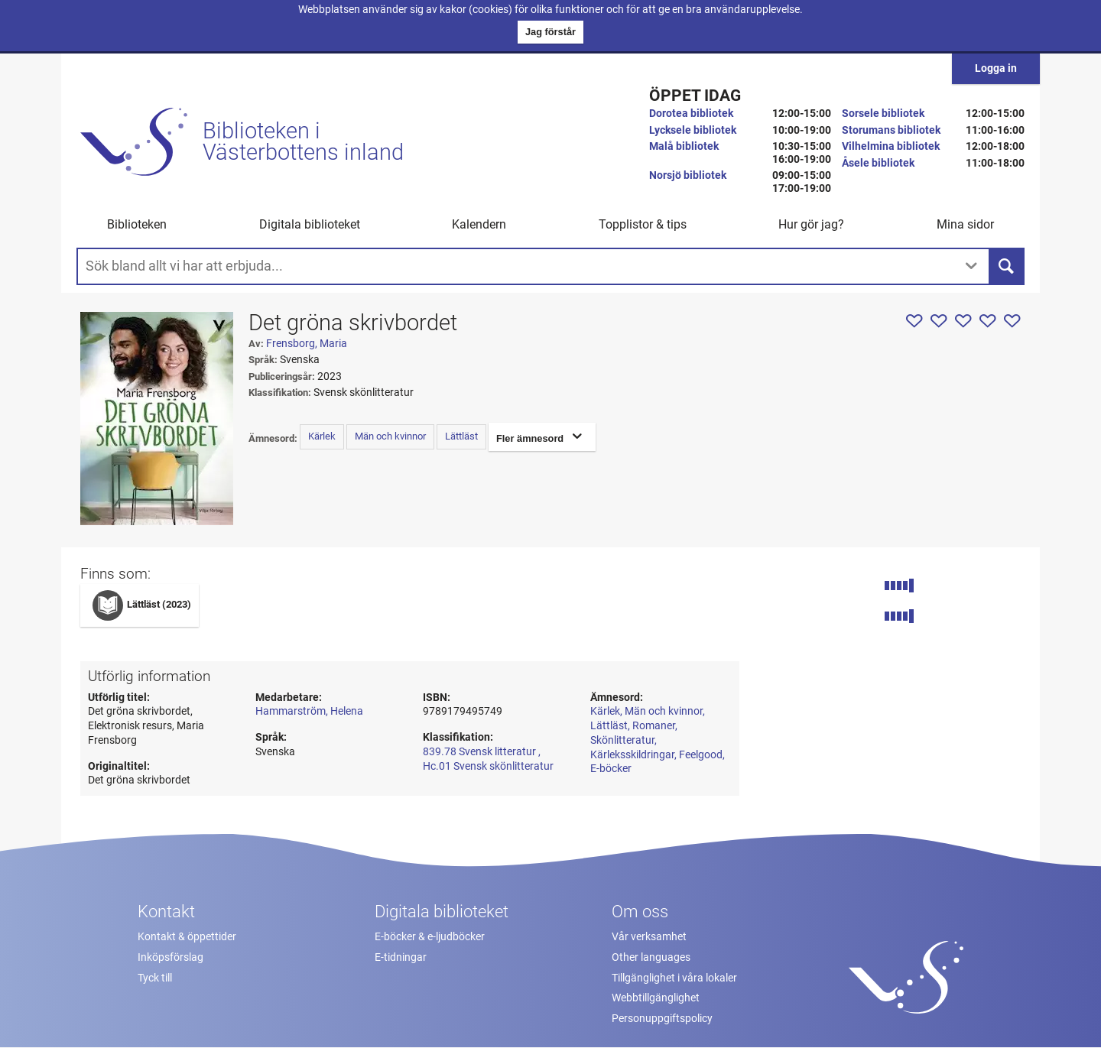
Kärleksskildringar (632, 754)
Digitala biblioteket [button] (309, 224)
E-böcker (611, 768)
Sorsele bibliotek (883, 113)
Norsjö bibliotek (687, 175)
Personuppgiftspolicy (662, 1018)
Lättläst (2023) (159, 604)
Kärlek (322, 436)
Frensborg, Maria (306, 343)
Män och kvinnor (390, 436)
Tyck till (155, 978)
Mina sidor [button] (965, 224)
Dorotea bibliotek (691, 113)
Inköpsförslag (170, 957)
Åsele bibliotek (878, 163)
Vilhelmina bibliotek (891, 146)
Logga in (996, 68)
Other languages (651, 957)
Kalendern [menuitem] (479, 224)
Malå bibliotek (684, 146)
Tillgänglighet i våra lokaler (674, 978)
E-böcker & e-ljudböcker (430, 936)
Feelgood (701, 754)
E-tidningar (401, 957)
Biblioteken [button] (137, 224)
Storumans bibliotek (891, 130)
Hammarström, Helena (309, 711)
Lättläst (461, 436)
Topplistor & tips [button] (643, 224)
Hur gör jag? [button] (811, 224)
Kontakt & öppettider (187, 936)
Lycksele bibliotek (692, 130)
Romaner (653, 725)
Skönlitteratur (622, 740)
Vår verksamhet (649, 936)
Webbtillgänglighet (656, 997)
